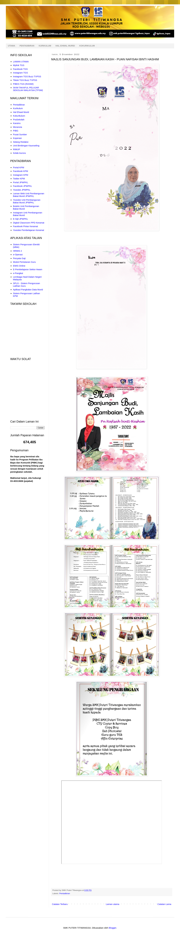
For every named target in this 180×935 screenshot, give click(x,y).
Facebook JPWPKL (22, 186)
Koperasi (17, 138)
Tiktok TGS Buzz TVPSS (25, 80)
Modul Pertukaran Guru (24, 262)
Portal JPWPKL (20, 182)
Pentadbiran (64, 893)
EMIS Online (19, 265)
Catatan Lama (164, 904)
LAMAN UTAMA (21, 61)
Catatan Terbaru (60, 904)
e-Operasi (18, 254)
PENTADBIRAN (27, 46)
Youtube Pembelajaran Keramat (28, 230)
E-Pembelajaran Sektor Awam (27, 269)
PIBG (15, 130)
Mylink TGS (18, 65)
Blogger (112, 928)
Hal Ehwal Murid (21, 112)
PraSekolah (18, 119)
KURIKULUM (45, 46)
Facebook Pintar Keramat (25, 226)
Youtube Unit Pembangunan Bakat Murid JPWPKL (26, 201)
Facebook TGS (20, 69)
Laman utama (112, 904)
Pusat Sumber (20, 134)
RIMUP (16, 149)
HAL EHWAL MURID (65, 46)
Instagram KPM (20, 175)
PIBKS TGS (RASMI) (23, 84)
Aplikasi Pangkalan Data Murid (28, 289)
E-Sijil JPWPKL (20, 219)
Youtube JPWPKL (21, 190)
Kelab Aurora (19, 153)
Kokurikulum (19, 116)
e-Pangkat (18, 273)
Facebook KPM (20, 171)
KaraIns (17, 123)
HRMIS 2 (17, 251)
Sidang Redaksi (20, 142)
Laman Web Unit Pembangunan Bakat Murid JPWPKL (28, 194)
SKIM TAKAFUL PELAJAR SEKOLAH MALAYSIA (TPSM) (28, 88)
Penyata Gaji (19, 258)
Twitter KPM (19, 178)
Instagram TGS (20, 72)
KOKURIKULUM (87, 46)
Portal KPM (18, 167)
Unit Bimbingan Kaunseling (26, 145)
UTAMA (11, 46)
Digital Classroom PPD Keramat (28, 222)
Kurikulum (18, 108)
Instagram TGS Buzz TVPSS (27, 76)
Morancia (17, 127)
